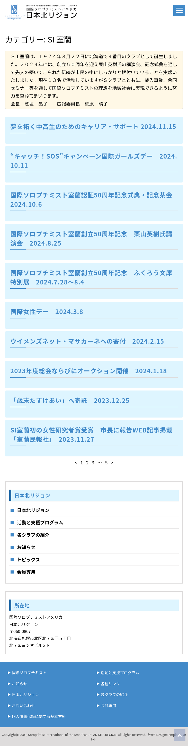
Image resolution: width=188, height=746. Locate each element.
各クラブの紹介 (33, 534)
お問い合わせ (23, 705)
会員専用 (26, 571)
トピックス (28, 559)
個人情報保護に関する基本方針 (39, 716)
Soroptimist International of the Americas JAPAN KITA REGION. (72, 734)
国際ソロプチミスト (29, 672)
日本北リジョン (33, 510)
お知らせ (26, 547)
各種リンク (110, 683)
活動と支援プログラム (40, 522)
